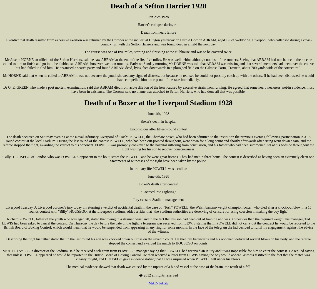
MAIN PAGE (158, 283)
